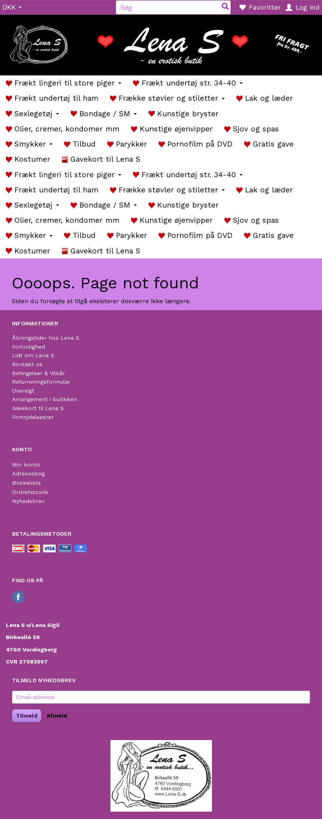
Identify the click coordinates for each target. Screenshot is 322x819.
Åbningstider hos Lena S (45, 338)
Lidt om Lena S (33, 355)
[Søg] (225, 7)
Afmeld (57, 715)
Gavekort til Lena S (38, 408)
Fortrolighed (28, 347)
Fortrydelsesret (33, 417)
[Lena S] (161, 42)
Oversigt (23, 391)
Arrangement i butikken (44, 399)
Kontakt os (27, 364)
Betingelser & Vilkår (38, 373)
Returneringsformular (41, 382)
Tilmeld (26, 715)
